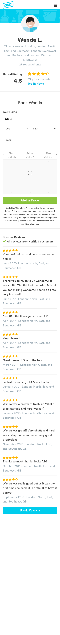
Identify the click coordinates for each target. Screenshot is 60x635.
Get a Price (30, 200)
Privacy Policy (11, 211)
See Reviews (35, 83)
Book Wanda (30, 510)
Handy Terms (45, 208)
